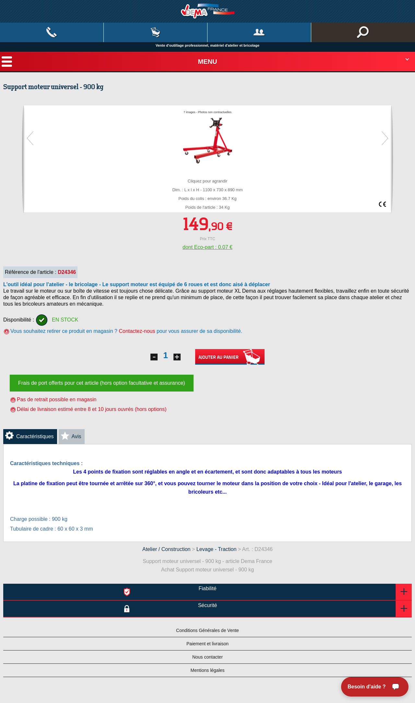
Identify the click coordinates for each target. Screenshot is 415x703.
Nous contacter (207, 657)
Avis (76, 436)
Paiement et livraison (207, 643)
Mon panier (155, 32)
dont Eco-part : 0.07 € (207, 247)
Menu (207, 61)
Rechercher (363, 32)
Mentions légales (207, 670)
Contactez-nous (137, 331)
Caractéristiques (35, 436)
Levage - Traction (216, 549)
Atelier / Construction (166, 549)
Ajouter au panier (229, 357)
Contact (51, 32)
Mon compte (259, 32)
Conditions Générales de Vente (207, 630)
